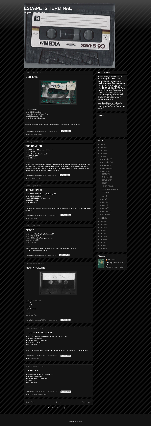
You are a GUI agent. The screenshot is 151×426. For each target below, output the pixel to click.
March (104, 208)
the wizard (111, 260)
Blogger (79, 421)
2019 (102, 224)
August (105, 171)
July (104, 196)
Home (58, 402)
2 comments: (52, 175)
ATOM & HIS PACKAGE (39, 332)
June (104, 199)
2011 (102, 248)
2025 (102, 147)
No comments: (53, 131)
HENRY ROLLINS (35, 267)
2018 (102, 227)
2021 (102, 218)
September (106, 168)
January (105, 214)
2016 (102, 233)
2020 (102, 221)
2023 (102, 153)
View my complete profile (114, 267)
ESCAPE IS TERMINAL (48, 8)
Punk (38, 178)
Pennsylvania (35, 358)
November (106, 162)
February (105, 211)
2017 (102, 230)
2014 (102, 239)
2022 (102, 156)
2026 (102, 144)
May (104, 202)
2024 (102, 150)
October (105, 165)
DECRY (30, 230)
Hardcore (40, 134)
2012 (102, 245)
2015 (102, 236)
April (104, 205)
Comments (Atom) (63, 408)
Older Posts (86, 402)
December (106, 159)
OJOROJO (32, 370)
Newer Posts (30, 402)
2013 (102, 242)
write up (73, 164)
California (34, 134)
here (78, 124)
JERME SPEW (34, 190)
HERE (28, 122)
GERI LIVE (32, 77)
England (33, 178)
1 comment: (52, 255)
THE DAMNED (34, 146)
